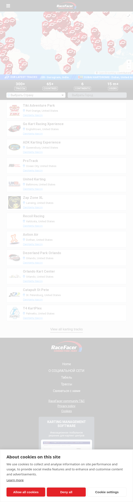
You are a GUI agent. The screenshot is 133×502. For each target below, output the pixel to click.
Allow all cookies (21, 492)
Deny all (49, 492)
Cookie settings (77, 492)
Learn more (15, 480)
